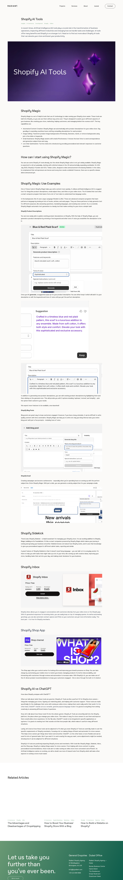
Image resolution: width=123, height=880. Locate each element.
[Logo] (13, 6)
